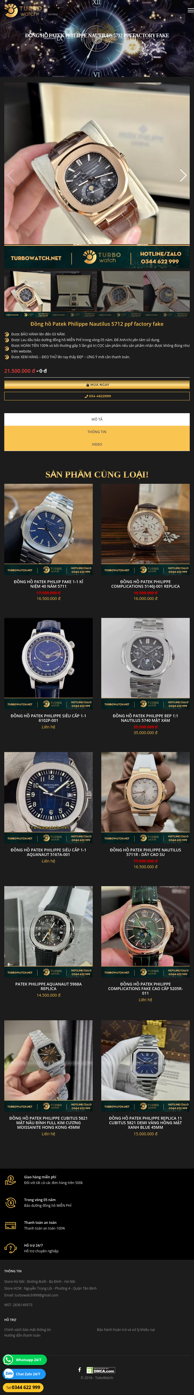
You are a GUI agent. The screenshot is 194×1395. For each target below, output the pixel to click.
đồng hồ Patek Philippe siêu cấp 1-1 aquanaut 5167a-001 (48, 852)
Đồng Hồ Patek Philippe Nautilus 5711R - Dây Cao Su (145, 852)
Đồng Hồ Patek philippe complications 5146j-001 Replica (145, 584)
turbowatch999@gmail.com (36, 1295)
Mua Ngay (98, 385)
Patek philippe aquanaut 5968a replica (48, 986)
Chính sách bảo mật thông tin (27, 1329)
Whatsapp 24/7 (28, 1360)
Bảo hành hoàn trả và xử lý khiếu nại (126, 1329)
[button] (183, 175)
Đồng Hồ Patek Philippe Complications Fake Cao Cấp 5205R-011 (145, 988)
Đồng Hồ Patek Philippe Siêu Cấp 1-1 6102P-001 (48, 718)
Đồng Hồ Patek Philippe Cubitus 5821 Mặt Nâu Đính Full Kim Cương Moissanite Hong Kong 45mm (48, 1122)
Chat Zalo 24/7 (28, 1374)
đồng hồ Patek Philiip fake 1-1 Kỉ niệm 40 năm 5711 (48, 584)
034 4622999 (98, 396)
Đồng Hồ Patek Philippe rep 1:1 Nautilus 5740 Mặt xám (145, 718)
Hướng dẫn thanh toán (22, 1335)
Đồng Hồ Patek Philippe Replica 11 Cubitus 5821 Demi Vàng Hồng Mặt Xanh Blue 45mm (145, 1122)
